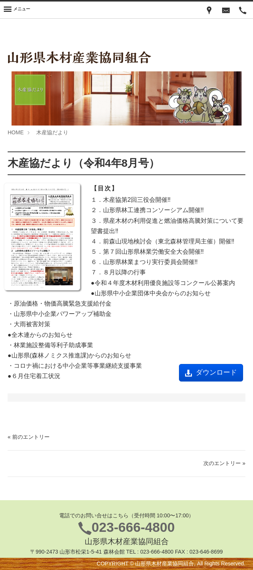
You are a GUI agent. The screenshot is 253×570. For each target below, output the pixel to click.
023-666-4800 (133, 527)
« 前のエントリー (29, 437)
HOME (16, 132)
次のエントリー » (224, 463)
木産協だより (52, 132)
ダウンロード (211, 372)
